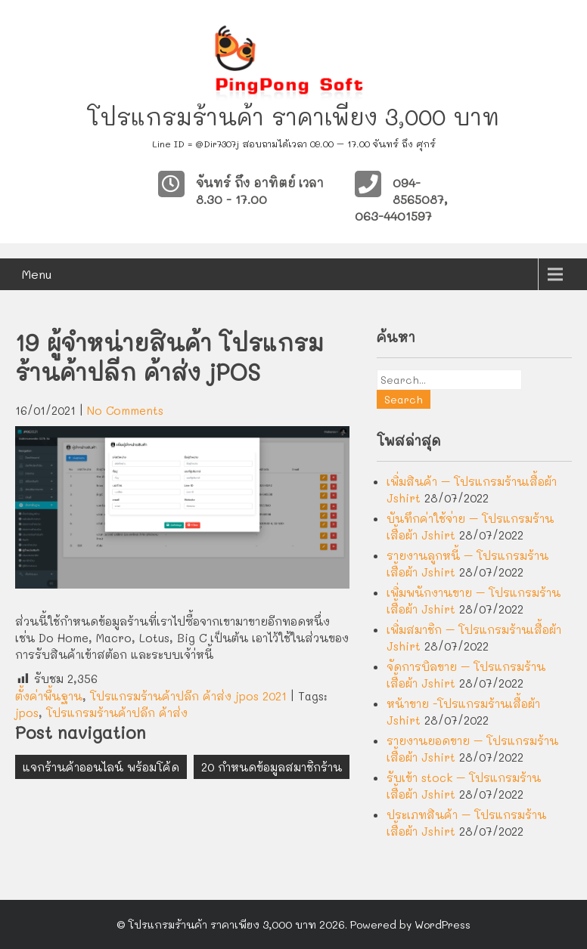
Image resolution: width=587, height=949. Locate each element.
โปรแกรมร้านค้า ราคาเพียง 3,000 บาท (293, 116)
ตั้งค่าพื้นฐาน (48, 695)
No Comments (125, 410)
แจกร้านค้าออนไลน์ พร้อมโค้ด (101, 766)
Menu (36, 274)
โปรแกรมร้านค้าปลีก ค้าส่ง (117, 712)
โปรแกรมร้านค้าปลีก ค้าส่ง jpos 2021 (188, 695)
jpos (27, 712)
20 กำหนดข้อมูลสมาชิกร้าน (271, 766)
